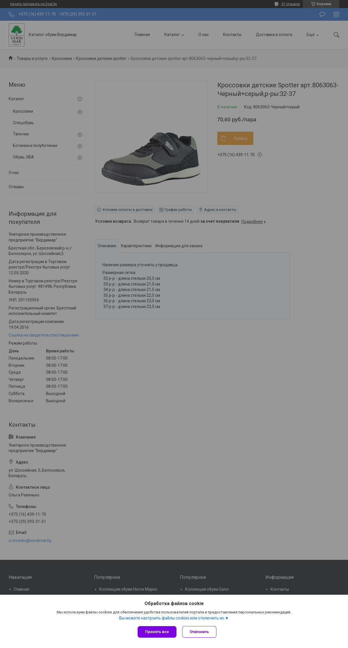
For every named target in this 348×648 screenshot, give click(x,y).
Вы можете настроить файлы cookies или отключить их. (172, 618)
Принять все (157, 632)
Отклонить (199, 632)
